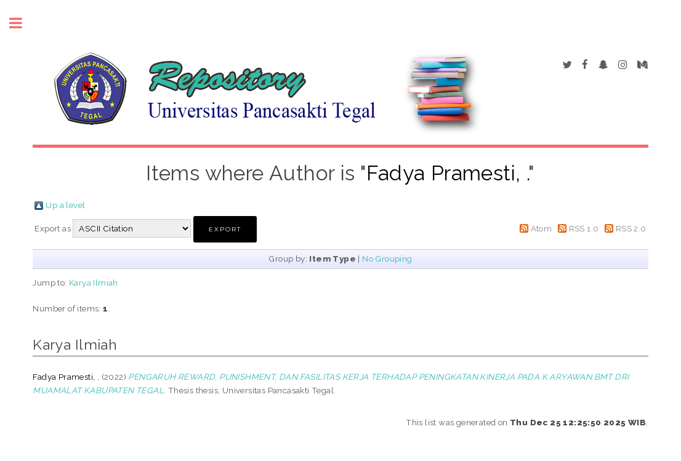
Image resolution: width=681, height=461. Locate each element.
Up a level (65, 205)
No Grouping (387, 258)
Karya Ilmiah (93, 282)
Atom (541, 228)
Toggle (22, 23)
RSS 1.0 (584, 228)
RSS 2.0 (631, 228)
